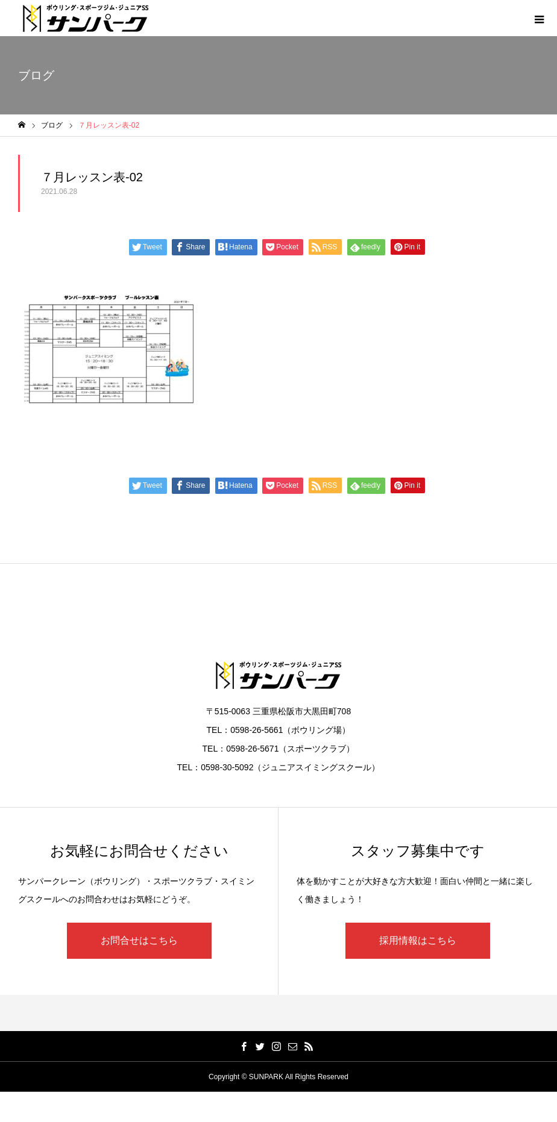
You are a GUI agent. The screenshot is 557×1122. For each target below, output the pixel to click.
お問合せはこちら (139, 940)
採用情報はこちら (417, 940)
